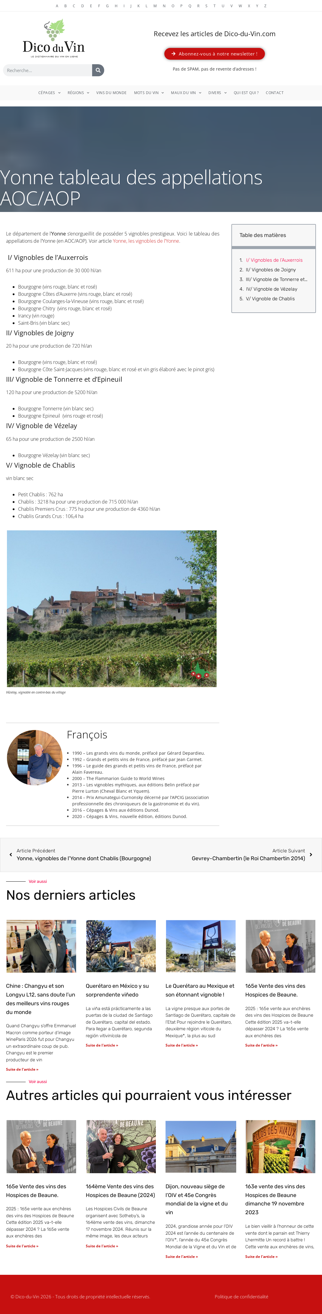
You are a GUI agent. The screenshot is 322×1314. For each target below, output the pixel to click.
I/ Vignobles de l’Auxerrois (274, 260)
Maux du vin (186, 93)
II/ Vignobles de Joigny (271, 270)
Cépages (49, 93)
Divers (217, 93)
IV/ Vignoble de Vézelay (272, 289)
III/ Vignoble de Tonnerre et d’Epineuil (277, 279)
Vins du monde (111, 92)
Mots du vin (149, 93)
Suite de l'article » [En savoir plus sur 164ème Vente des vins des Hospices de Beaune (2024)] (102, 1246)
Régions (78, 93)
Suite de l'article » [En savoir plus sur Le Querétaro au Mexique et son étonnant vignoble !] (182, 1045)
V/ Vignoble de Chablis (270, 299)
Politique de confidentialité (241, 1296)
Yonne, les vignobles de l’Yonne (146, 241)
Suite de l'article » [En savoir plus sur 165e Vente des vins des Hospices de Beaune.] (261, 1045)
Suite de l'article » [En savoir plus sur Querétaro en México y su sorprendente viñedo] (102, 1045)
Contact (275, 92)
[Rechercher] (98, 70)
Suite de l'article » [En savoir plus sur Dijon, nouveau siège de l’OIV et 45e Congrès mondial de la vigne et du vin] (182, 1256)
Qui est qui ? (246, 92)
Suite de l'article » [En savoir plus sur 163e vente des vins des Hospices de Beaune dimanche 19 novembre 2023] (261, 1256)
